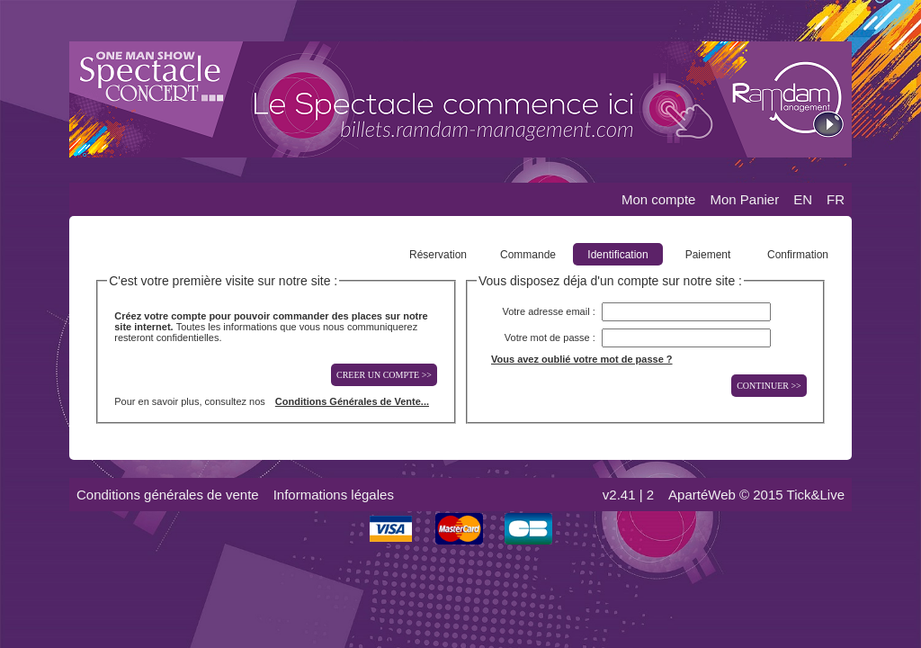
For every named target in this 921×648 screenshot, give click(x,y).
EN (802, 199)
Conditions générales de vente (167, 494)
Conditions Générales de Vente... (352, 401)
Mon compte (658, 199)
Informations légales (333, 494)
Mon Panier (744, 199)
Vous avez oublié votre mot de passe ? (582, 359)
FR (836, 199)
